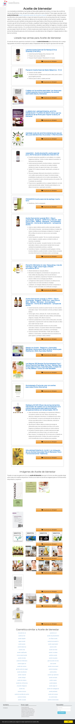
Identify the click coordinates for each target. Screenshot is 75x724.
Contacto (5, 708)
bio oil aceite (43, 15)
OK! (68, 721)
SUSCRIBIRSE (61, 712)
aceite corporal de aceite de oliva (28, 15)
